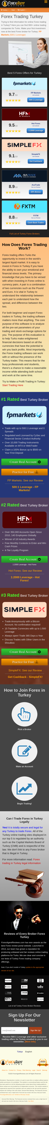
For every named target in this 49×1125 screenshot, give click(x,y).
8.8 (28, 216)
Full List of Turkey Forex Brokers (24, 234)
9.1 (12, 167)
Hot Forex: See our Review (25, 581)
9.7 (5, 93)
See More (31, 1101)
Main (13, 10)
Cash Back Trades (43, 219)
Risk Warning (27, 1070)
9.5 (12, 136)
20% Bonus (36, 203)
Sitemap (44, 1070)
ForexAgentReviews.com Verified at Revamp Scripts (15, 1094)
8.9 (12, 197)
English (22, 10)
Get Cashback (36, 172)
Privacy (19, 1070)
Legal (33, 1070)
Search (38, 1070)
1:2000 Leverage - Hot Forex (36, 562)
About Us (5, 1070)
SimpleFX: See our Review (25, 681)
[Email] (14, 1030)
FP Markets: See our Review (25, 491)
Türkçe (20, 1052)
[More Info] (30, 1041)
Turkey (5, 10)
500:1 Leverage (20, 96)
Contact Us (12, 1070)
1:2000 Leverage (36, 142)
